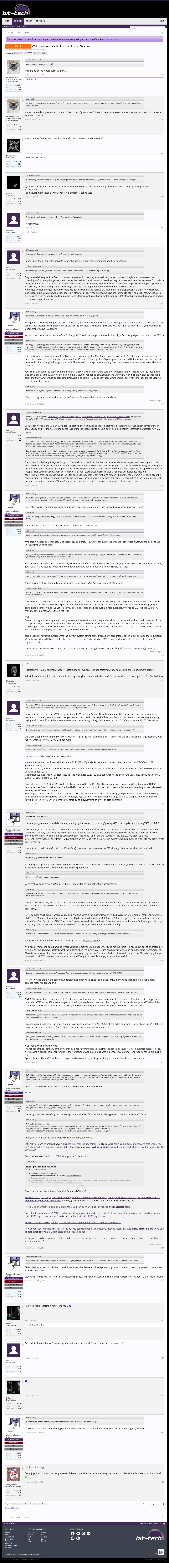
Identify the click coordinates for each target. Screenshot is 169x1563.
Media (29, 21)
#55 (162, 1281)
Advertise (8, 1543)
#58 (162, 1395)
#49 (162, 655)
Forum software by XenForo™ (22, 1560)
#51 (162, 804)
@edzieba (36, 1267)
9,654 (19, 201)
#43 (162, 153)
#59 (162, 1433)
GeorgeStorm (11, 1485)
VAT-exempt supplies (73, 1176)
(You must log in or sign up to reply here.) (150, 1504)
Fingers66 (10, 681)
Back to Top (9, 1547)
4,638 (19, 238)
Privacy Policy (161, 1560)
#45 (162, 228)
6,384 (19, 87)
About (7, 1535)
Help (150, 1524)
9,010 (19, 689)
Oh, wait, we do (91, 940)
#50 (162, 680)
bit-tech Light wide (10, 1524)
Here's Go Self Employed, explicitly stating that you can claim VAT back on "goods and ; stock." (78, 1206)
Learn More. (112, 39)
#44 (162, 197)
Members (40, 21)
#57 (162, 1358)
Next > (44, 54)
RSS (164, 1524)
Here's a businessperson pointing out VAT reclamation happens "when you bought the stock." (73, 1222)
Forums (18, 21)
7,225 (19, 1493)
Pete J (27, 79)
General (17, 50)
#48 (162, 485)
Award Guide (10, 1537)
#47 (162, 404)
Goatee (27, 232)
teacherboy (29, 157)
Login (162, 21)
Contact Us (144, 1524)
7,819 (19, 1331)
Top (160, 1524)
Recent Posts (21, 26)
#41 (162, 75)
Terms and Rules (149, 1560)
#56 (162, 1321)
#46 (162, 303)
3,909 (19, 276)
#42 (162, 119)
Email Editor (9, 1539)
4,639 (19, 164)
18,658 (19, 349)
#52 (162, 960)
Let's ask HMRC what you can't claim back (66, 1156)
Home (7, 21)
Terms (7, 1541)
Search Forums (9, 26)
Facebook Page (11, 1545)
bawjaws (9, 230)
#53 (162, 1062)
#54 (162, 1248)
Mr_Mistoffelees (12, 77)
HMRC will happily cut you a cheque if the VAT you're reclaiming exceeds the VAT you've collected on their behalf (89, 416)
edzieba (9, 268)
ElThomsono (11, 156)
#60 (162, 1482)
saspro (9, 193)
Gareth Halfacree (33, 50)
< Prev (16, 54)
